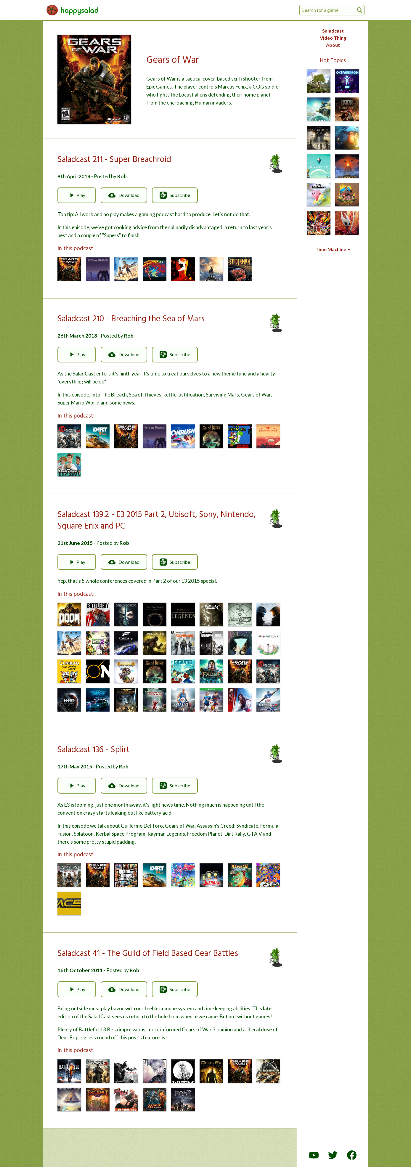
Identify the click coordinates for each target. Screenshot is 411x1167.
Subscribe (175, 195)
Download (123, 195)
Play (76, 195)
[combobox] (332, 10)
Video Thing (333, 38)
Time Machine (332, 249)
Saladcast (333, 30)
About (333, 45)
